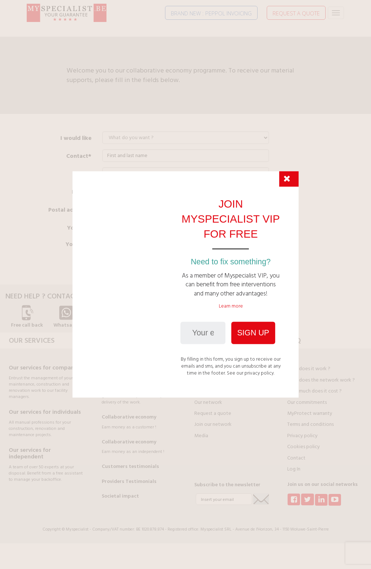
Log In (293, 469)
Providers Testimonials (129, 481)
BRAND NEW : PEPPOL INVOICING (211, 13)
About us (204, 368)
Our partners (207, 391)
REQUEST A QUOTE (296, 13)
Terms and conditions (310, 424)
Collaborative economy (129, 417)
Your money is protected (131, 367)
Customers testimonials (130, 466)
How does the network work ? (321, 380)
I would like (75, 138)
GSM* (83, 174)
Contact (296, 458)
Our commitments (307, 402)
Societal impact (120, 496)
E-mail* (81, 192)
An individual (127, 228)
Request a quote (212, 413)
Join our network (213, 424)
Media (201, 435)
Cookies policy (303, 446)
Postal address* (69, 210)
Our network (208, 402)
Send (114, 263)
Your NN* (78, 244)
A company (224, 228)
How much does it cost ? (314, 391)
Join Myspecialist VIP (217, 380)
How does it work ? (308, 368)
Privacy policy (302, 435)
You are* (79, 228)
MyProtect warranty (309, 413)
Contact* (78, 156)
